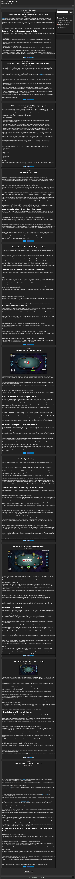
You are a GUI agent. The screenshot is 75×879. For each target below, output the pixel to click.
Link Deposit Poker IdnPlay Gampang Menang (28, 662)
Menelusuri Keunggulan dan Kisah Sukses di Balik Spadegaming (28, 63)
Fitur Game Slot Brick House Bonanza (64, 20)
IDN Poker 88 (34, 833)
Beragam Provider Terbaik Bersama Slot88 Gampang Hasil (28, 15)
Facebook (28, 57)
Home (2, 5)
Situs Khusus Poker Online (28, 172)
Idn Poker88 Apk (5, 591)
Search (58, 10)
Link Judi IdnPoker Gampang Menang (28, 350)
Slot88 (3, 18)
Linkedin (32, 57)
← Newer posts (27, 871)
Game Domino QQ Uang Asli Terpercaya (28, 763)
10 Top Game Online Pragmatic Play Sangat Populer (28, 106)
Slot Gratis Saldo (45, 794)
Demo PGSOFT (8, 787)
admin (26, 16)
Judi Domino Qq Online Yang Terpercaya (28, 459)
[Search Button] (73, 5)
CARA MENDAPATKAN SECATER (63, 22)
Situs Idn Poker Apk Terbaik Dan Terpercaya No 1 (28, 247)
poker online (28, 12)
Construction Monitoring (9, 1)
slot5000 (59, 38)
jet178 (38, 109)
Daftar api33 (40, 74)
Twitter (24, 57)
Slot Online (33, 12)
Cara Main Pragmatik (25, 801)
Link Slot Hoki (23, 779)
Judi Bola (24, 12)
